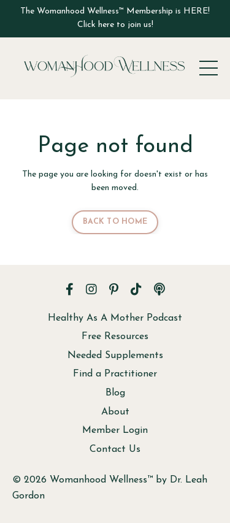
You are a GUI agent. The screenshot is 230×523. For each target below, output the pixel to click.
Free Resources (115, 337)
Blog (115, 393)
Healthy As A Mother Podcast (115, 318)
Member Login (115, 430)
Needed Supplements (115, 356)
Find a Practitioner (115, 374)
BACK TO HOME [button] (115, 222)
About (115, 412)
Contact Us (115, 449)
